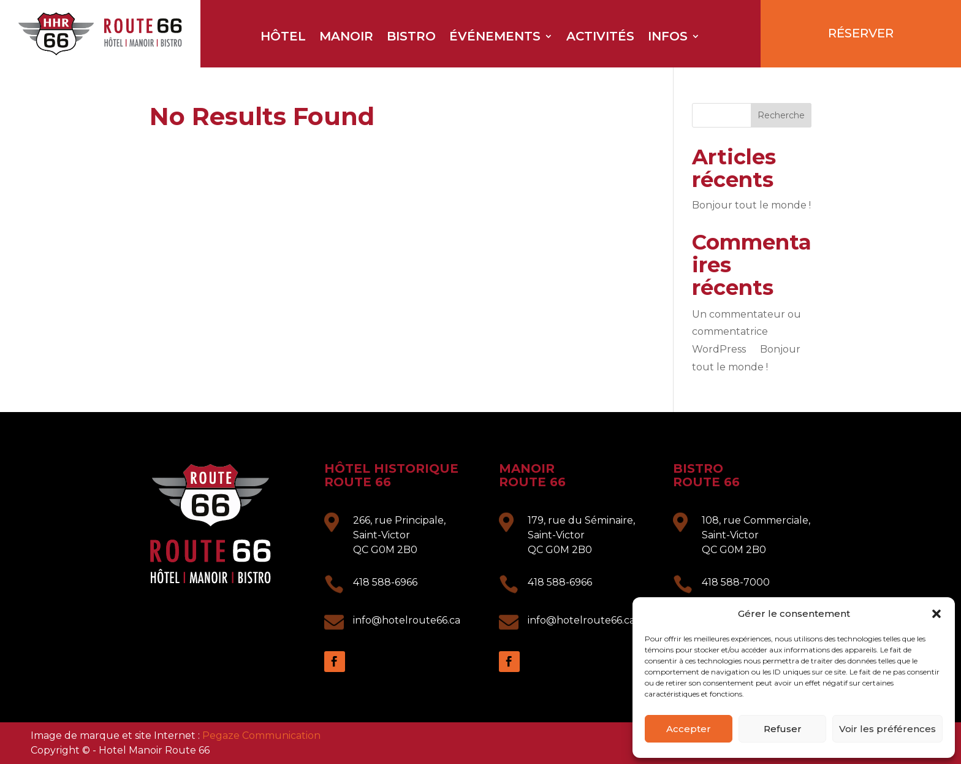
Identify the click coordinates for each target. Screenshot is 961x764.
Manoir (346, 38)
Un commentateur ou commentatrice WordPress (746, 332)
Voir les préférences (887, 729)
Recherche (781, 115)
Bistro (411, 38)
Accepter (688, 729)
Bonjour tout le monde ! (751, 205)
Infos (668, 38)
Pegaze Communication (261, 735)
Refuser (783, 729)
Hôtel (283, 38)
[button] (936, 614)
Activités (600, 38)
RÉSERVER (861, 33)
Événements (495, 38)
